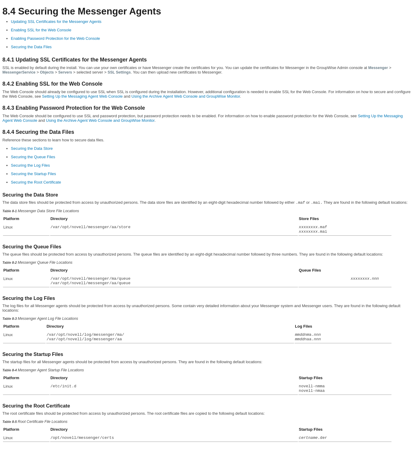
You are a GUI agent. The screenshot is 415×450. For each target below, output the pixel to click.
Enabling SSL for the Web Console (41, 30)
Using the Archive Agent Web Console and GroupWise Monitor (185, 96)
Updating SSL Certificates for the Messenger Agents (56, 21)
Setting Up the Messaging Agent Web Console (82, 96)
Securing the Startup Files (33, 174)
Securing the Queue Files (33, 157)
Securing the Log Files (30, 165)
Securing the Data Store (32, 148)
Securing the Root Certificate (36, 182)
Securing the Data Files (31, 47)
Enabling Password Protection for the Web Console (55, 38)
